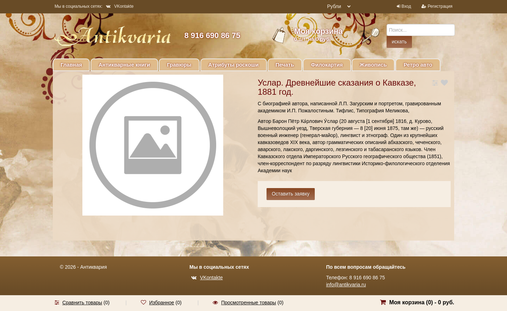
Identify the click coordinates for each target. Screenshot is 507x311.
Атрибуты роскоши (233, 65)
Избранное (161, 302)
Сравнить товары (82, 302)
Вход (406, 6)
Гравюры (179, 65)
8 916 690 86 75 (212, 35)
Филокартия (327, 65)
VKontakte (119, 6)
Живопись (373, 65)
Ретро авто (417, 65)
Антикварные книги (124, 65)
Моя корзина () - (421, 302)
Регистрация (440, 6)
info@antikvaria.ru (346, 284)
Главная (71, 65)
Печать (285, 65)
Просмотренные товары (248, 302)
